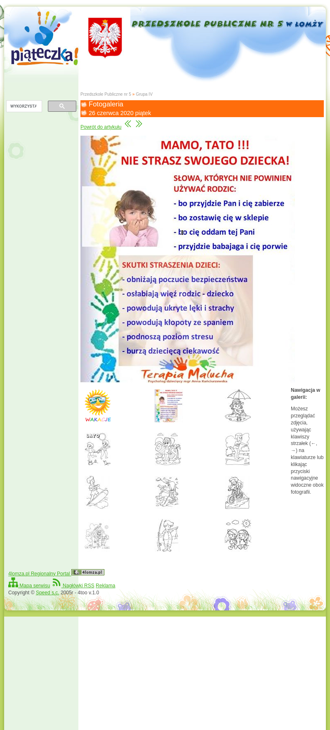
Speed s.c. (47, 593)
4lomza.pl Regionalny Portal (56, 574)
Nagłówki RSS (73, 586)
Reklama (105, 586)
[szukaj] (23, 106)
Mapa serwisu (29, 586)
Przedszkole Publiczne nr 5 (105, 94)
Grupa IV (144, 94)
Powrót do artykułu (100, 127)
